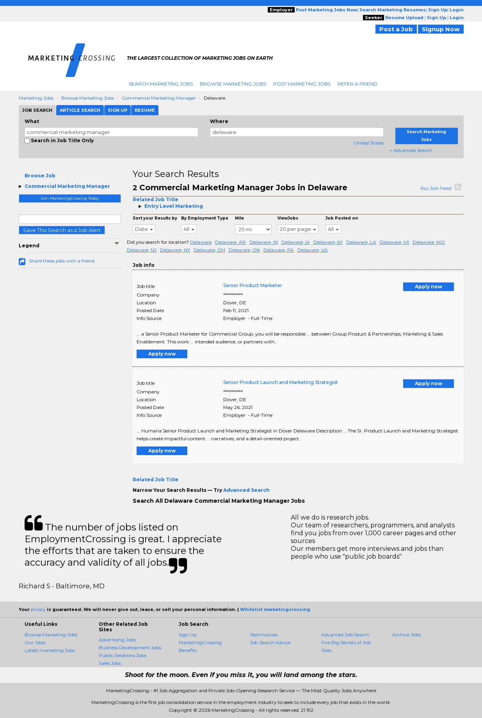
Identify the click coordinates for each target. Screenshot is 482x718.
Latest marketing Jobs (50, 650)
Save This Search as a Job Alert (62, 230)
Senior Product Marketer (252, 285)
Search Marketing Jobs (161, 84)
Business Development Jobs (130, 647)
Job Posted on (341, 218)
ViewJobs (287, 218)
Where (219, 121)
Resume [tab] (145, 110)
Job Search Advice (270, 642)
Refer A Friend (357, 84)
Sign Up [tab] (117, 110)
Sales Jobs (110, 663)
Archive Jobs (406, 635)
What (32, 121)
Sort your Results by (155, 218)
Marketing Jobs (36, 98)
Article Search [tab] (80, 110)
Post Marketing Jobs (302, 84)
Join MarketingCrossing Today (70, 198)
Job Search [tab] (37, 110)
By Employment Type (204, 218)
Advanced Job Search (345, 635)
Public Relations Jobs (122, 655)
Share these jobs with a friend (61, 261)
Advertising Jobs (117, 640)
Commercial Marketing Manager (159, 98)
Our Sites (35, 642)
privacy (38, 609)
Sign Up (188, 635)
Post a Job (396, 29)
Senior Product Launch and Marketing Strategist (280, 382)
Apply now (428, 286)
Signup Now (441, 29)
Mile (239, 218)
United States (369, 143)
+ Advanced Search (411, 150)
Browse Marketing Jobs (233, 84)
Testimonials (263, 635)
